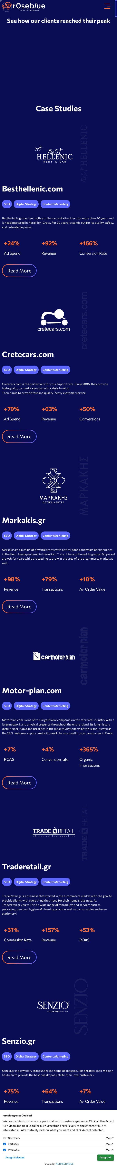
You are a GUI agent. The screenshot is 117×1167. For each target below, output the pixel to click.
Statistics (13, 1143)
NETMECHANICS (64, 1164)
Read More (19, 270)
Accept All (106, 1157)
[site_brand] (23, 6)
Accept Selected (14, 1157)
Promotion (14, 1149)
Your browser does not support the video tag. (58, 62)
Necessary (14, 1137)
